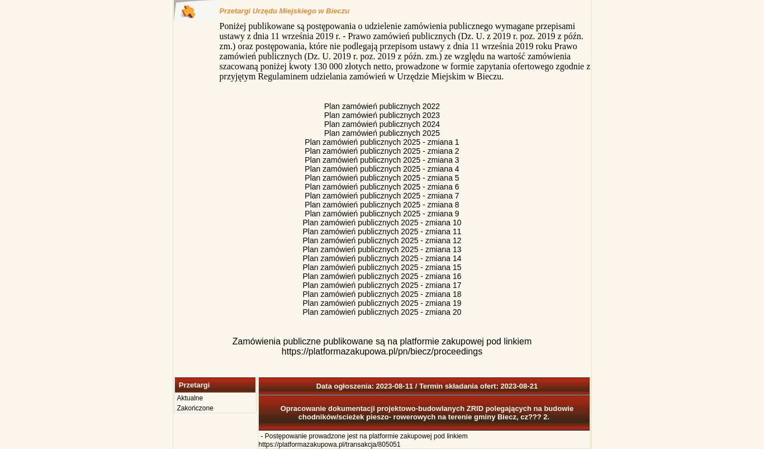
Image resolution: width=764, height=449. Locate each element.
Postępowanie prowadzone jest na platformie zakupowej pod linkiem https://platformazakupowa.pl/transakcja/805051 (363, 440)
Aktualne (190, 398)
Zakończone (195, 408)
